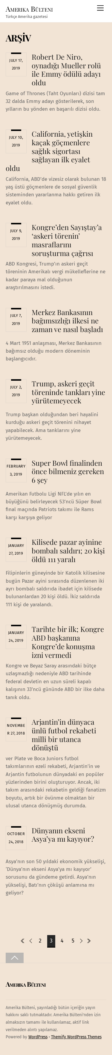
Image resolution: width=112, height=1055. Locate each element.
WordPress (37, 1036)
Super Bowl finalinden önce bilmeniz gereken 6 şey (68, 471)
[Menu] (100, 8)
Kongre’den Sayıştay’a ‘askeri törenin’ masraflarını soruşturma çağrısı (67, 239)
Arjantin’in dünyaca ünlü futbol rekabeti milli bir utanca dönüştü (64, 734)
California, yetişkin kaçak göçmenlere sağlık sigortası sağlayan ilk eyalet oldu (49, 151)
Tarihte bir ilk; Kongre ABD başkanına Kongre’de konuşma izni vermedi (68, 641)
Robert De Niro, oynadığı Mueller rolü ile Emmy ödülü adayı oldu (66, 69)
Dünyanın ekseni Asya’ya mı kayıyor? (63, 835)
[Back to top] (15, 958)
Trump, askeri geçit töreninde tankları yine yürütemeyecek (68, 392)
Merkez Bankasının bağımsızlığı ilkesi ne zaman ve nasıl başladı (67, 320)
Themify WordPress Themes (76, 1036)
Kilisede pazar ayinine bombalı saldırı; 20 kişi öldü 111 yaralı (68, 550)
